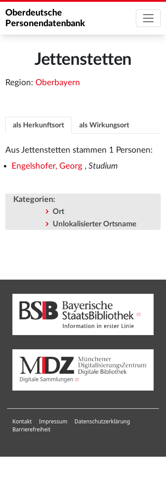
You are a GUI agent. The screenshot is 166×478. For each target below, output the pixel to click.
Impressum (53, 421)
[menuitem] (22, 422)
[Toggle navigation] (148, 18)
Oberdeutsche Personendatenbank (45, 18)
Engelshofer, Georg (47, 166)
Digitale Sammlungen (46, 379)
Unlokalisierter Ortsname (94, 224)
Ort (58, 211)
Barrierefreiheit (31, 429)
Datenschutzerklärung (102, 421)
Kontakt (22, 421)
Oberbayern (57, 83)
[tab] (38, 125)
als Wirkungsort (104, 125)
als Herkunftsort (38, 125)
